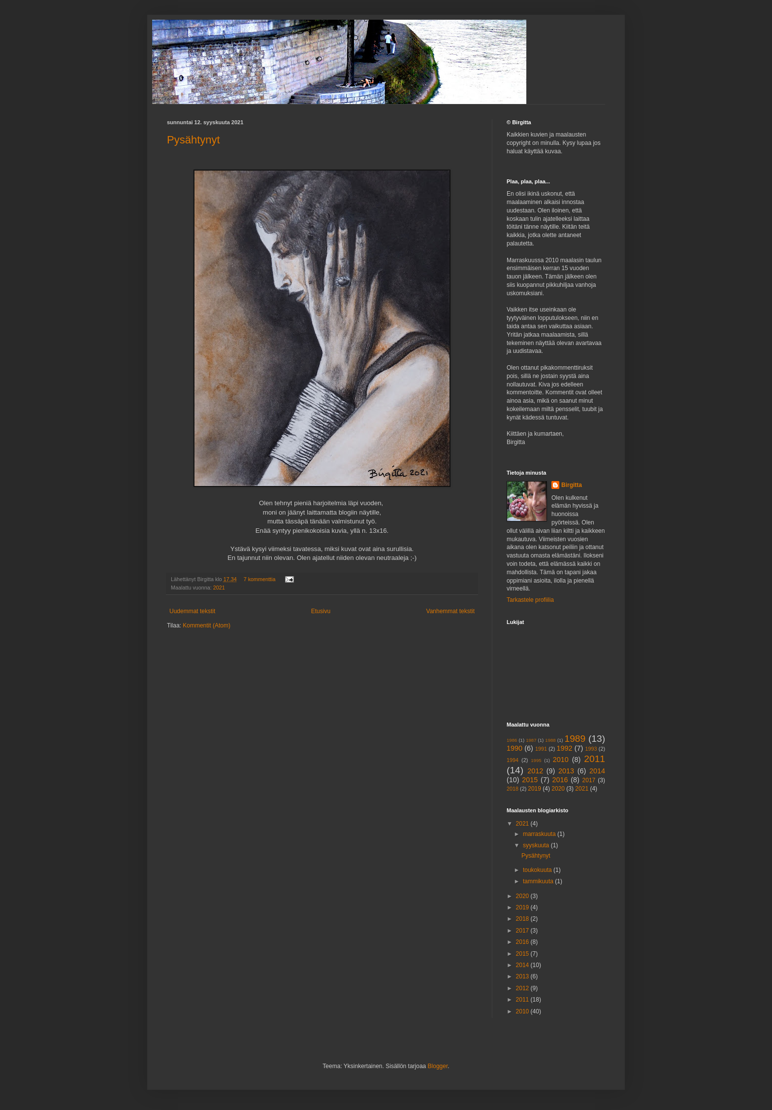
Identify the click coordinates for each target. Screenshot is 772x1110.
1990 (514, 748)
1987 (531, 740)
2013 (566, 771)
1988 (550, 740)
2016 (560, 780)
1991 (541, 749)
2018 (512, 789)
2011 (594, 759)
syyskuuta (537, 845)
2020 (558, 788)
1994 (512, 760)
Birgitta (571, 485)
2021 (219, 587)
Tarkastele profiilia (530, 599)
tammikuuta (539, 881)
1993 (591, 749)
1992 (565, 748)
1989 (575, 738)
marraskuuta (540, 834)
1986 (512, 740)
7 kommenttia (260, 579)
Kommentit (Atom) (206, 625)
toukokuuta (538, 870)
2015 (530, 780)
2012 (535, 771)
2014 (597, 771)
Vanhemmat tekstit (450, 611)
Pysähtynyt (193, 140)
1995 (536, 760)
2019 (534, 788)
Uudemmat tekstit (192, 611)
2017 (589, 780)
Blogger (438, 1066)
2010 (561, 759)
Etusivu (320, 611)
